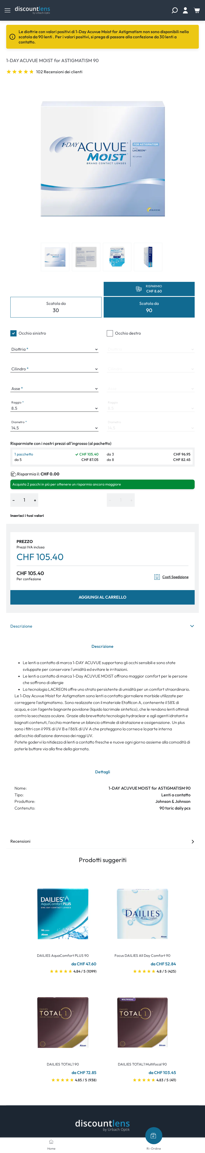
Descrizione (102, 626)
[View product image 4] (148, 257)
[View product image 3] (117, 257)
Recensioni (102, 841)
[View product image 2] (86, 257)
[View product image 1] (55, 257)
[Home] (51, 1141)
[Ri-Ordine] (153, 1135)
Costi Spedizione (171, 577)
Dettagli (102, 771)
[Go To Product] (63, 911)
